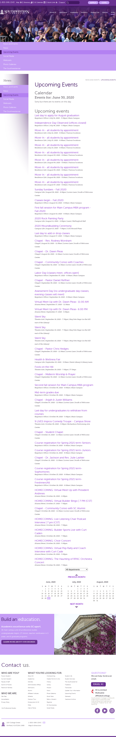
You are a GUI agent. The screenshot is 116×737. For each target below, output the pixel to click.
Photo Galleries (9, 64)
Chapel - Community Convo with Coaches (59, 262)
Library (49, 684)
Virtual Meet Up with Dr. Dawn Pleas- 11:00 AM (62, 301)
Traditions (68, 684)
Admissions (31, 687)
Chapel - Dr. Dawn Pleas (49, 251)
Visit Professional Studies (8, 708)
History (49, 682)
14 (42, 593)
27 (61, 596)
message (44, 722)
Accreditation (5, 699)
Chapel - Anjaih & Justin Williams (53, 399)
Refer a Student (51, 699)
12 (58, 591)
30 (49, 598)
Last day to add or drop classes (52, 233)
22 (45, 596)
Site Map (4, 696)
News (113, 12)
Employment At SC (33, 702)
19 (58, 593)
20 (61, 593)
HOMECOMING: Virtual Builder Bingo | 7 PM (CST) (63, 500)
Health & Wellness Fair (47, 359)
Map (17, 2)
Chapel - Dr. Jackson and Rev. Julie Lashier (59, 457)
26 (58, 596)
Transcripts (68, 687)
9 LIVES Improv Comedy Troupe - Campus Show (62, 421)
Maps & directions (34, 725)
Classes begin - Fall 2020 (49, 200)
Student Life (94, 12)
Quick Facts (50, 696)
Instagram (112, 710)
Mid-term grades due (47, 392)
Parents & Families (6, 687)
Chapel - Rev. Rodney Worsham (53, 240)
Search (62, 2)
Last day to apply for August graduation (57, 115)
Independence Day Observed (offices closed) (60, 122)
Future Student (5, 676)
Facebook (97, 710)
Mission (49, 687)
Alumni (105, 12)
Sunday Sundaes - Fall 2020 (50, 189)
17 (52, 593)
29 (45, 598)
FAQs (29, 705)
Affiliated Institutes (33, 693)
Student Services (70, 679)
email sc (98, 684)
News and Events (10, 44)
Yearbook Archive (70, 699)
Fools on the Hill (44, 366)
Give (104, 3)
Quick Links (51, 2)
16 (49, 593)
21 (42, 596)
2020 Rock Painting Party (49, 218)
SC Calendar (38, 2)
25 (55, 596)
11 (55, 591)
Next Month (76, 604)
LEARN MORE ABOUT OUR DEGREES (19, 642)
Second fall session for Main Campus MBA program (64, 385)
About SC (53, 12)
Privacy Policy (5, 702)
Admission (63, 12)
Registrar (49, 702)
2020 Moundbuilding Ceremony (53, 225)
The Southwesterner (12, 68)
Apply (93, 3)
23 (49, 596)
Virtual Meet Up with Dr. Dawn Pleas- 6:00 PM (61, 309)
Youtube (104, 710)
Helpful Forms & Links (53, 679)
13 (61, 591)
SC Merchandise (52, 705)
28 (42, 598)
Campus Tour (32, 699)
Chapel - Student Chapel (49, 432)
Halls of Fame (32, 708)
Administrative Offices (34, 684)
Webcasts (7, 60)
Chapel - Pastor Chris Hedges (52, 348)
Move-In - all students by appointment (56, 130)
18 (55, 593)
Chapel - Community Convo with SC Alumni (60, 508)
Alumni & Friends (6, 684)
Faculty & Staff (5, 682)
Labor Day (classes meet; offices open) (57, 272)
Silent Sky (40, 316)
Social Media (8, 56)
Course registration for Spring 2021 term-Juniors (62, 450)
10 (52, 591)
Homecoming (51, 676)
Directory (27, 2)
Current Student (6, 679)
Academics (74, 12)
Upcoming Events (10, 52)
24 (52, 596)
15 (45, 593)
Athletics (84, 12)
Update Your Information (72, 690)
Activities (30, 682)
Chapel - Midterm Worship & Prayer (55, 374)
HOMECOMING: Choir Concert (53, 540)
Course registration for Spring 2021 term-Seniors (62, 442)
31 (84, 598)
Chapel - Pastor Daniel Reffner (52, 280)
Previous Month (76, 577)
